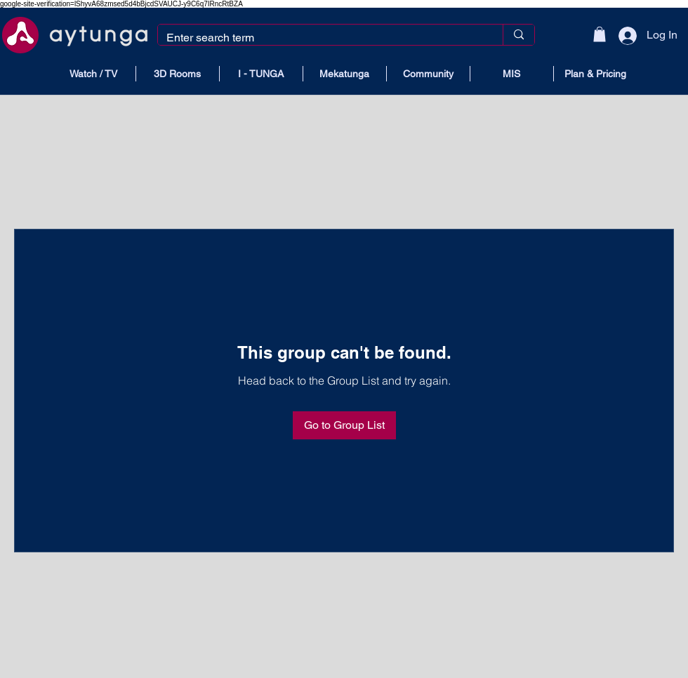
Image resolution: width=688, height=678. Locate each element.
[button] (599, 34)
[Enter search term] (319, 38)
